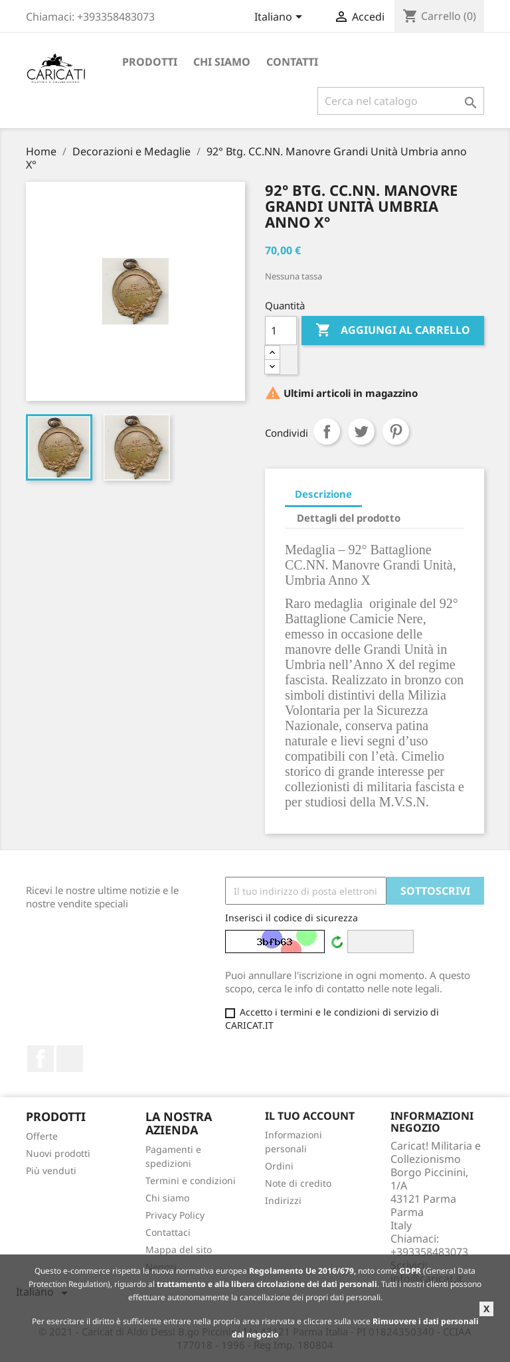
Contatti (292, 61)
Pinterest (395, 431)
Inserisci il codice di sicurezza (291, 917)
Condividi (326, 431)
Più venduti (51, 1170)
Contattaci (168, 1232)
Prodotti (149, 61)
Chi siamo (221, 61)
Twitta (361, 431)
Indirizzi (283, 1200)
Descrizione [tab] (323, 493)
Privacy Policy (175, 1215)
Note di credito (298, 1183)
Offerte (42, 1136)
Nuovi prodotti (58, 1153)
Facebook (40, 1058)
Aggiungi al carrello (392, 330)
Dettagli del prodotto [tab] (348, 517)
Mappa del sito (178, 1249)
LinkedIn (69, 1058)
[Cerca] (400, 101)
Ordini (279, 1166)
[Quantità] (281, 330)
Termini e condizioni (190, 1180)
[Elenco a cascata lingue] (280, 18)
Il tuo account (310, 1115)
